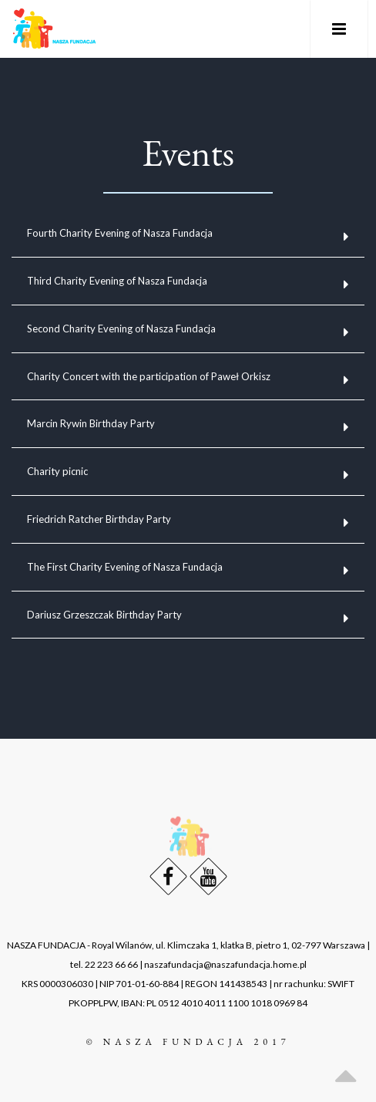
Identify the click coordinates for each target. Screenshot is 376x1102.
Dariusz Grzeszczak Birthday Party (104, 614)
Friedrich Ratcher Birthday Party (99, 519)
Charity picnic (57, 471)
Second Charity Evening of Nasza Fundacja (121, 328)
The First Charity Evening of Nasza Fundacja (125, 567)
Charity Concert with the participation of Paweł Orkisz (148, 376)
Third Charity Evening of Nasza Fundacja (117, 281)
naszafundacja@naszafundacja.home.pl (225, 964)
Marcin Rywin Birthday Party (91, 423)
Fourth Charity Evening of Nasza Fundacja (120, 233)
